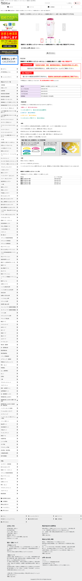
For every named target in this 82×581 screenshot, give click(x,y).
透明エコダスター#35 (25, 178)
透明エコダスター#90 (25, 183)
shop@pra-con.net (54, 561)
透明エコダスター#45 (25, 180)
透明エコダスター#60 (25, 182)
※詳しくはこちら (24, 536)
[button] (72, 7)
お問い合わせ (31, 48)
